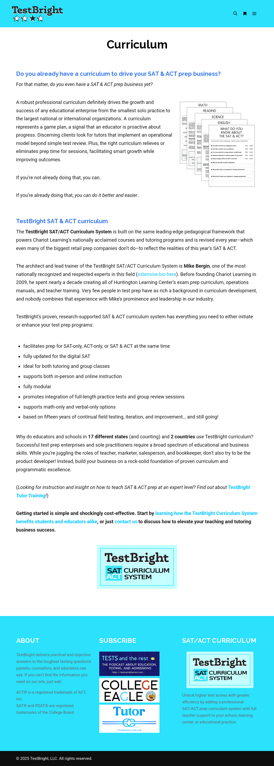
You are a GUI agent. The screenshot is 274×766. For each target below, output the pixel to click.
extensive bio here (157, 274)
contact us (126, 521)
